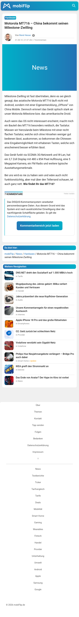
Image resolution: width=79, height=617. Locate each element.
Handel (38, 542)
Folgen (38, 432)
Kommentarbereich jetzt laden (39, 225)
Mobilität (38, 509)
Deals (38, 502)
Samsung (37, 583)
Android (38, 569)
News (38, 469)
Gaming (38, 522)
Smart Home (38, 516)
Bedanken (38, 438)
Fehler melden (69, 194)
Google (38, 589)
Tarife (38, 496)
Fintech (38, 536)
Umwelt (38, 562)
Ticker (38, 482)
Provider (38, 549)
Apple (38, 576)
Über (38, 405)
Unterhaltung (38, 556)
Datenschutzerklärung (19, 216)
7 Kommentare (40, 40)
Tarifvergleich (37, 489)
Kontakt (38, 418)
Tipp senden (38, 425)
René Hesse (25, 35)
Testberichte (38, 476)
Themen (38, 412)
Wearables (38, 529)
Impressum (38, 452)
